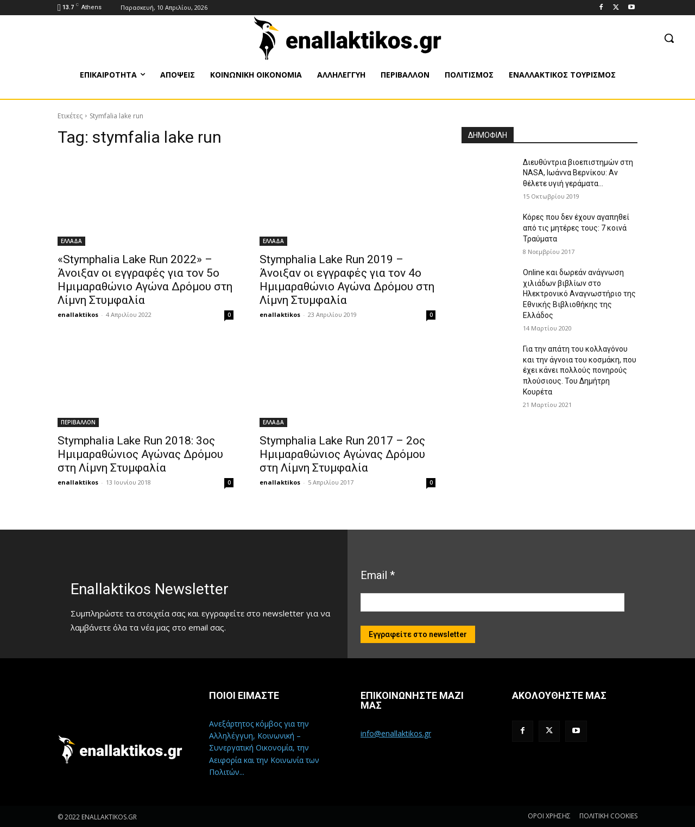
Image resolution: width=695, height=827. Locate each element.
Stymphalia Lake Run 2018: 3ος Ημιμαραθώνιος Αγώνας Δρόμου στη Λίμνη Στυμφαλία (140, 454)
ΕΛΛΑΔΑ (71, 241)
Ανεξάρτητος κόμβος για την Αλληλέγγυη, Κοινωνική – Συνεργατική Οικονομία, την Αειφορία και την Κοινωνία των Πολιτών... (264, 748)
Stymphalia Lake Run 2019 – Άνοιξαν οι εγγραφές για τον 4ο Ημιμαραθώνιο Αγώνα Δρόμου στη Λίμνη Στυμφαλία (347, 280)
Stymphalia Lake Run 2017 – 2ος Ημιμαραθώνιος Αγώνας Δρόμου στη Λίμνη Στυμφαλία (342, 454)
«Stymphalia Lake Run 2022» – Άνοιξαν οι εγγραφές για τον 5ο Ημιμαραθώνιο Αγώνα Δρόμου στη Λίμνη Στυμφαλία (145, 280)
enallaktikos (78, 314)
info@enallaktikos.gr (396, 733)
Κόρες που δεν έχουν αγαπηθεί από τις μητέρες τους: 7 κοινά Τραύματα (576, 228)
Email (378, 575)
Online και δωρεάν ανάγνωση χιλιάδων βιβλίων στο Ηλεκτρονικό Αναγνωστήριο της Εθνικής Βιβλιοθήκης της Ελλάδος (579, 293)
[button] (669, 38)
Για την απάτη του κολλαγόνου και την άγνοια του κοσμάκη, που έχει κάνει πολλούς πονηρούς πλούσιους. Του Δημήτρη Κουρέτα (579, 370)
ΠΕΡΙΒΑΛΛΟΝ (78, 422)
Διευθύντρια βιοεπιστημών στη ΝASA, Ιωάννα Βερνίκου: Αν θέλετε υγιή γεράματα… (578, 173)
